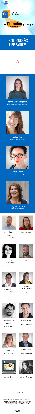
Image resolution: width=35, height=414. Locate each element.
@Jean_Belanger (9, 237)
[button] (2, 2)
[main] (17, 42)
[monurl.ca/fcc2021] (17, 392)
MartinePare (11, 353)
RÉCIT (15, 399)
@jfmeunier (11, 326)
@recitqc (15, 139)
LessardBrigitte (20, 209)
